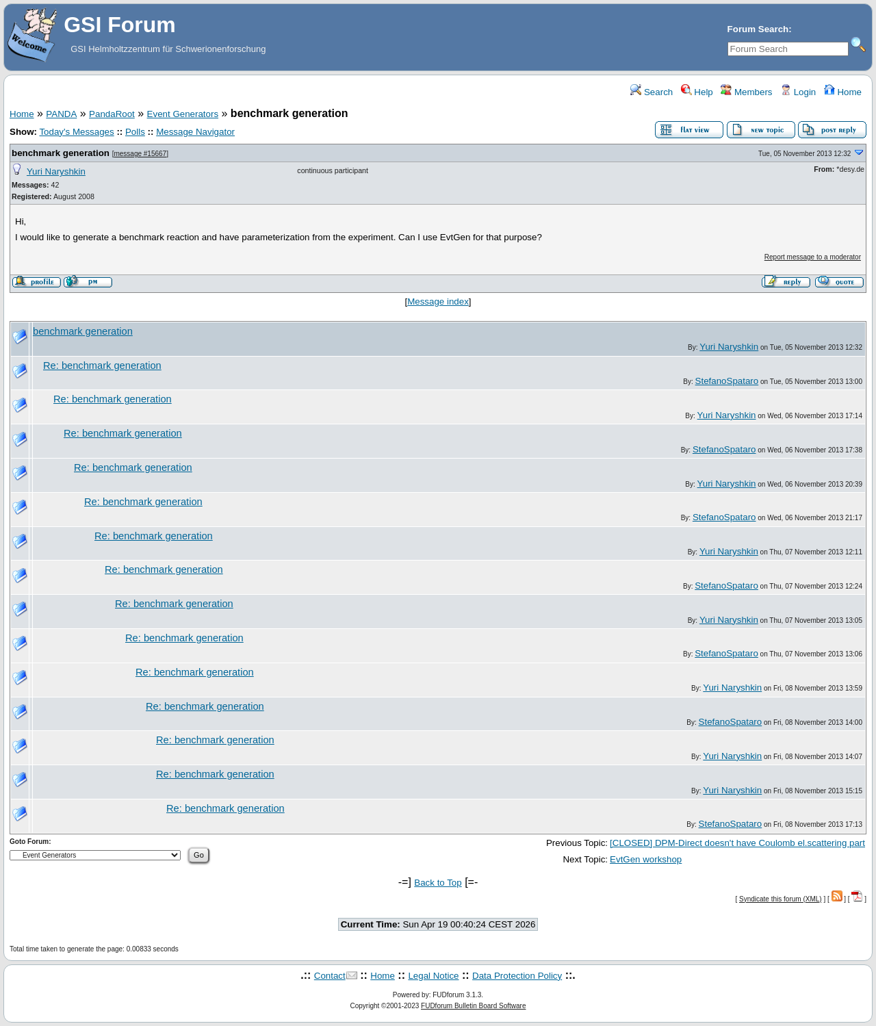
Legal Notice (433, 976)
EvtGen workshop (646, 859)
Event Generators (182, 114)
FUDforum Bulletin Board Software (473, 1006)
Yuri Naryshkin (56, 171)
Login (798, 92)
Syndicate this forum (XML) (780, 899)
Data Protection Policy (517, 976)
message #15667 (140, 153)
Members (746, 92)
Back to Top (437, 882)
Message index (438, 301)
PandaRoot (112, 114)
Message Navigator (195, 132)
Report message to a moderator (812, 257)
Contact (330, 976)
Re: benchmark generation (102, 365)
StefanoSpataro (727, 381)
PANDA (61, 114)
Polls (135, 132)
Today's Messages (76, 132)
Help (697, 92)
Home (843, 92)
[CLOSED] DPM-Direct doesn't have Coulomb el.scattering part (737, 843)
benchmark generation (61, 153)
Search (651, 92)
